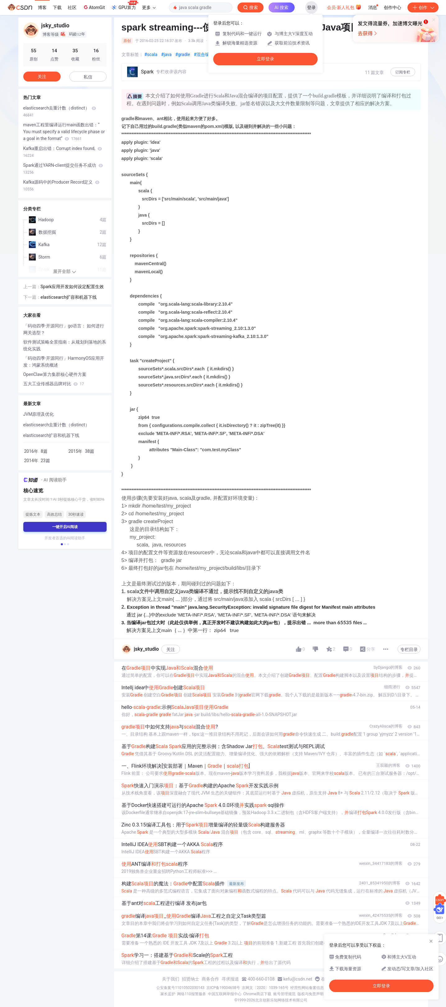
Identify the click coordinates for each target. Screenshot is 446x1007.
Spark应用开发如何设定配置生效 (72, 286)
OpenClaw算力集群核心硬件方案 (54, 374)
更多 (149, 7)
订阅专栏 (402, 72)
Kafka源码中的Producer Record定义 (61, 185)
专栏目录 (409, 649)
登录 (311, 7)
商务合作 (210, 979)
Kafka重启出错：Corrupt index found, (62, 152)
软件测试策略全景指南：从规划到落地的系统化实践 (64, 345)
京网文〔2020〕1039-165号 (265, 988)
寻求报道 (230, 979)
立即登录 (265, 59)
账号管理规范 (284, 994)
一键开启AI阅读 (65, 527)
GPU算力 (124, 6)
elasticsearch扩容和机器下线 (69, 297)
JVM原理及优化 (38, 414)
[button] (61, 544)
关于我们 (170, 979)
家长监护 (167, 994)
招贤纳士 (190, 979)
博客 (42, 7)
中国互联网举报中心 (224, 994)
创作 (423, 7)
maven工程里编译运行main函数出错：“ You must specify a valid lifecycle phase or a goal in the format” (64, 131)
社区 (72, 7)
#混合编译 (204, 54)
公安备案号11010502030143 (180, 988)
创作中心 (392, 7)
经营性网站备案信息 (307, 988)
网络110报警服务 (191, 994)
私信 (88, 76)
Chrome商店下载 (257, 994)
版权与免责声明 (310, 994)
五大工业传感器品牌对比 (53, 383)
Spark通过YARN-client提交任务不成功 (63, 169)
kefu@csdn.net (297, 979)
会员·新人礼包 (344, 7)
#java (166, 54)
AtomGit (94, 7)
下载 (57, 7)
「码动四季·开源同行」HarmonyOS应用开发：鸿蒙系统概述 (63, 362)
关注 (170, 649)
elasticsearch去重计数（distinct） (59, 111)
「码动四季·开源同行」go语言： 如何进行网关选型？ (63, 329)
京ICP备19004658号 (223, 988)
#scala (151, 54)
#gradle (182, 54)
